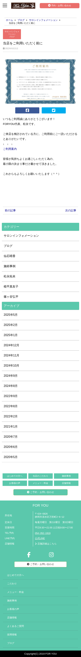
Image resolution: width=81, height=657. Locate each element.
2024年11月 (11, 355)
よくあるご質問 (15, 626)
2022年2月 (11, 416)
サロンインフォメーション (12, 32)
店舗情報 (66, 483)
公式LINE (40, 538)
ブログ (12, 37)
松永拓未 (9, 276)
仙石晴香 (9, 256)
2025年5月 (11, 314)
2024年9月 (11, 375)
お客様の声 (14, 483)
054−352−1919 (43, 533)
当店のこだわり (40, 476)
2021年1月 (11, 426)
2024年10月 (11, 365)
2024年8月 (11, 385)
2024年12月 (11, 345)
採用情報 (12, 634)
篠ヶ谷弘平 (11, 296)
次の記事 (70, 210)
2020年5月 (11, 457)
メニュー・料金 (40, 483)
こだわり (12, 583)
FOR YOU (40, 505)
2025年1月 (11, 335)
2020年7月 (11, 436)
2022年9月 (11, 396)
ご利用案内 (10, 148)
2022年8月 (11, 406)
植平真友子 (11, 286)
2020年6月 (11, 446)
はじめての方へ (14, 476)
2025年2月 (11, 324)
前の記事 (10, 210)
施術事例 (9, 266)
